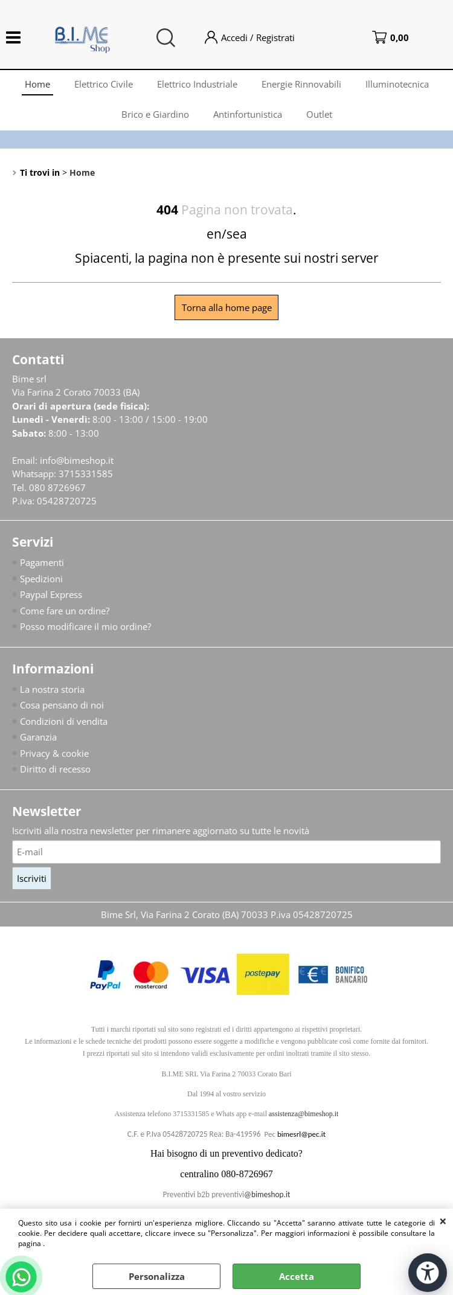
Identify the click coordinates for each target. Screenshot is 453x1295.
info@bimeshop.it (77, 460)
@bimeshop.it (267, 1194)
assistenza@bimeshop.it (303, 1114)
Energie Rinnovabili (301, 84)
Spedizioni (41, 579)
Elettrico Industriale (197, 84)
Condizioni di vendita (64, 721)
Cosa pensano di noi (62, 705)
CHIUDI (443, 1221)
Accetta (296, 1276)
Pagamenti (42, 562)
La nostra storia (52, 689)
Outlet (319, 114)
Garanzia (38, 737)
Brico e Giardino (155, 114)
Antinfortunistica (247, 114)
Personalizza (157, 1276)
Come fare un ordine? (64, 611)
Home (37, 84)
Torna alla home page (227, 307)
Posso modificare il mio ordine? (85, 626)
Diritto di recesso (55, 769)
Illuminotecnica (397, 84)
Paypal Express (51, 594)
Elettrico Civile (103, 84)
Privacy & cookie (54, 753)
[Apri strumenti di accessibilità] (427, 1272)
